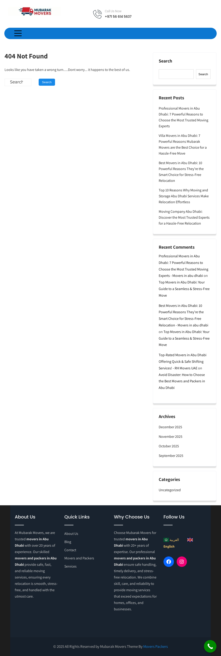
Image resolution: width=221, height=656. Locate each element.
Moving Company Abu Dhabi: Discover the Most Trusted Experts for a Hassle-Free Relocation (184, 217)
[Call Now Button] (210, 646)
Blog (67, 541)
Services (70, 566)
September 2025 (171, 455)
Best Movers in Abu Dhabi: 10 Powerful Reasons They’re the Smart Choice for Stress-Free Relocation (181, 171)
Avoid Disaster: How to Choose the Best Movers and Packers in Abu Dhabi (182, 381)
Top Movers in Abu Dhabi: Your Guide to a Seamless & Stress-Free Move (184, 289)
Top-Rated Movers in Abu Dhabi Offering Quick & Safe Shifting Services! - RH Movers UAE (182, 362)
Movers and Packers (79, 558)
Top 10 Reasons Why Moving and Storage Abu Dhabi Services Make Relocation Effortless (184, 196)
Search (165, 61)
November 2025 (170, 436)
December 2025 (170, 427)
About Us (71, 533)
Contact (70, 550)
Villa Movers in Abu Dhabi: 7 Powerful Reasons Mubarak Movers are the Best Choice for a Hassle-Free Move (183, 144)
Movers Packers (155, 646)
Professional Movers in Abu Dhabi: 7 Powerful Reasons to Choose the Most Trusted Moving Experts (183, 117)
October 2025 (169, 446)
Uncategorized (170, 490)
